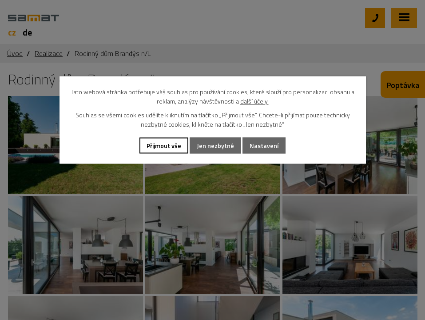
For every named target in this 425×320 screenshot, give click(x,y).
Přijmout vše (164, 145)
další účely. (254, 101)
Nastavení (264, 145)
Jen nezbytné (215, 145)
